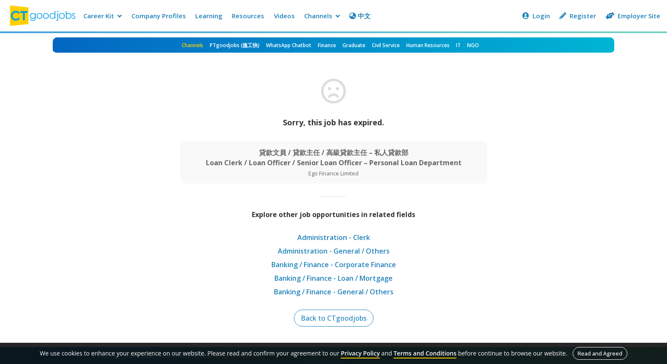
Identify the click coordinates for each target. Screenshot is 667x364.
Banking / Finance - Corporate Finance (333, 264)
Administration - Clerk (333, 237)
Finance (327, 45)
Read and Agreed (600, 353)
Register (577, 15)
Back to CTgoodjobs (334, 318)
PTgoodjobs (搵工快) (234, 45)
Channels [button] (322, 15)
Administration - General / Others (334, 251)
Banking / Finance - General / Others (333, 291)
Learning (208, 15)
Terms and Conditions (424, 353)
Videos (284, 15)
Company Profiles (158, 15)
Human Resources (428, 45)
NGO (473, 45)
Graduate (353, 45)
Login (536, 15)
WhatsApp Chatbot (288, 45)
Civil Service (386, 45)
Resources (248, 15)
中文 (360, 15)
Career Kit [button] (102, 15)
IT (458, 45)
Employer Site (633, 15)
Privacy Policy (360, 353)
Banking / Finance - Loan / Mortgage (333, 278)
